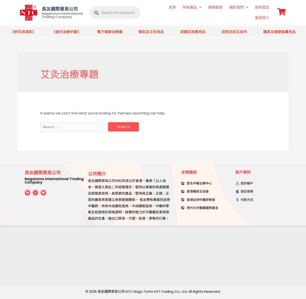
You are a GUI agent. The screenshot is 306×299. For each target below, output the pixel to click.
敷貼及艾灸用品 (151, 31)
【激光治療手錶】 (66, 31)
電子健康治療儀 (109, 31)
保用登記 (262, 7)
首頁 (172, 7)
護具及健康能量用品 (279, 31)
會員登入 (262, 17)
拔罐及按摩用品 (192, 31)
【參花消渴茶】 (23, 31)
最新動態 (215, 7)
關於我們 (238, 7)
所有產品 (192, 7)
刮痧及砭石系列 (234, 31)
